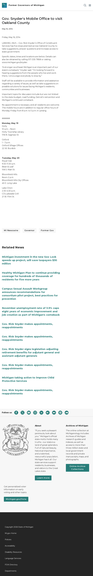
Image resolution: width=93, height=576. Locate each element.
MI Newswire (11, 230)
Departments (10, 571)
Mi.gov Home (10, 533)
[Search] (85, 5)
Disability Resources (13, 552)
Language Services (13, 558)
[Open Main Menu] (89, 5)
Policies (8, 539)
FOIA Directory (11, 565)
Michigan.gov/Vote (16, 499)
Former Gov (47, 230)
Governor (29, 230)
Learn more (43, 478)
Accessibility (10, 546)
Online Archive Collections (77, 467)
